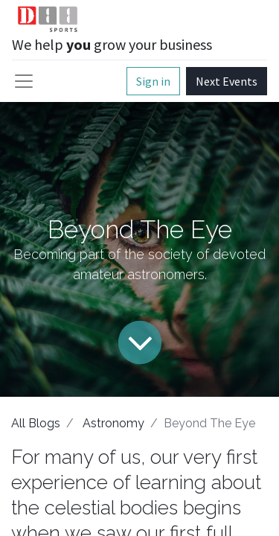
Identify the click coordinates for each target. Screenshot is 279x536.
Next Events (226, 81)
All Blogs (35, 423)
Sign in (153, 81)
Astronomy (113, 423)
